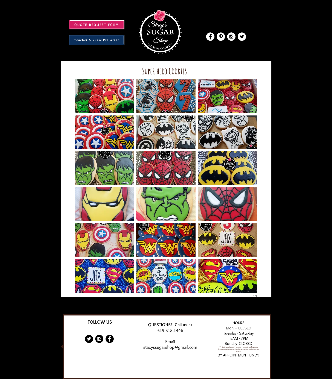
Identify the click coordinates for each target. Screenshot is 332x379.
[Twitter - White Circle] (242, 36)
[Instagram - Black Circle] (99, 339)
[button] (104, 96)
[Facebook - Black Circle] (110, 339)
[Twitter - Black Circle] (89, 339)
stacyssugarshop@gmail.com (170, 347)
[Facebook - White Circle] (210, 36)
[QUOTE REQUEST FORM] (96, 24)
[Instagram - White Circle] (231, 36)
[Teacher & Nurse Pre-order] (96, 40)
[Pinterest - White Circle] (221, 36)
